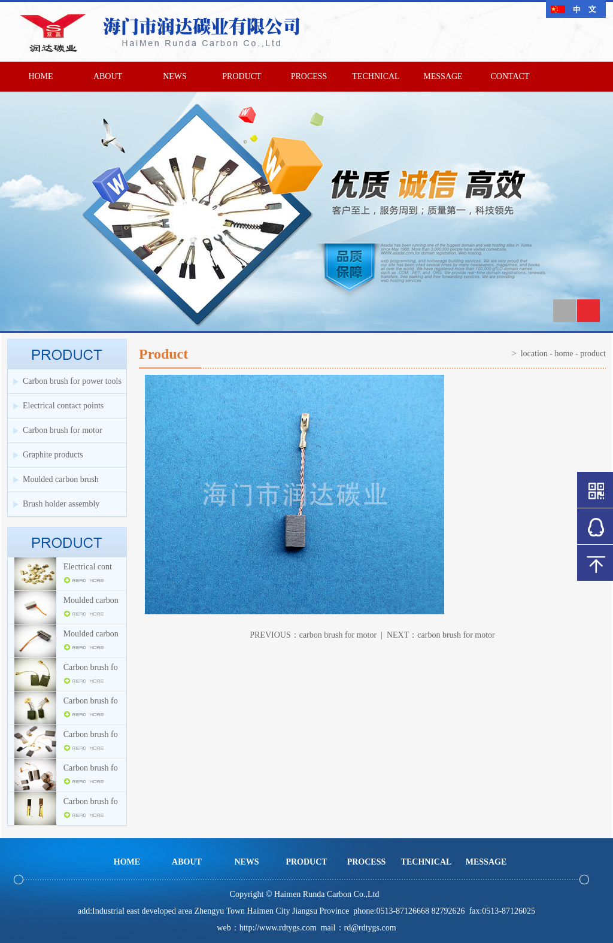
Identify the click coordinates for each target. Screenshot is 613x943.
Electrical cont (87, 566)
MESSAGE (442, 76)
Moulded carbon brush (61, 479)
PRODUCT (241, 76)
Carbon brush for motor (62, 430)
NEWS (175, 76)
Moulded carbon (91, 600)
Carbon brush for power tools (72, 381)
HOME (40, 76)
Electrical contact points (63, 405)
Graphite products (53, 454)
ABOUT (107, 76)
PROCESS (309, 76)
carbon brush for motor (338, 634)
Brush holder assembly (61, 503)
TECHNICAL (375, 76)
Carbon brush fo (90, 667)
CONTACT (510, 76)
